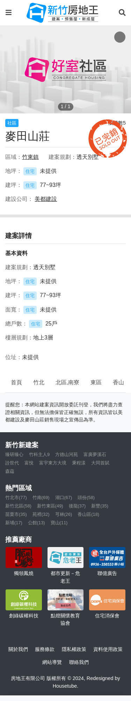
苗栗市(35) (16, 514)
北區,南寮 (67, 382)
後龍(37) (77, 506)
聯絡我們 (79, 662)
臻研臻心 (14, 454)
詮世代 (12, 462)
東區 (96, 382)
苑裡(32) (41, 514)
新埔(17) (13, 522)
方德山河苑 (66, 454)
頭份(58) (86, 497)
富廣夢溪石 (94, 454)
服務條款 (44, 649)
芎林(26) (63, 514)
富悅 (29, 462)
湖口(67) (63, 497)
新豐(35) (99, 506)
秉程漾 (79, 462)
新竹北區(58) (18, 506)
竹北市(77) (16, 497)
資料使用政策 (108, 649)
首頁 (16, 382)
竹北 (38, 382)
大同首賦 (100, 462)
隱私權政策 (74, 649)
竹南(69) (41, 497)
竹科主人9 (39, 454)
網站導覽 (52, 662)
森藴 (9, 471)
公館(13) (36, 522)
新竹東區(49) (50, 506)
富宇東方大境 (52, 462)
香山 (118, 382)
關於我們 (18, 649)
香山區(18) (88, 514)
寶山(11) (59, 522)
